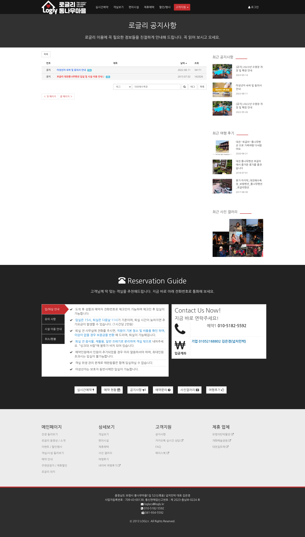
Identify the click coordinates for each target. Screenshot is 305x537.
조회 (197, 63)
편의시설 (134, 7)
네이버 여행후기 (110, 465)
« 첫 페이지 (50, 96)
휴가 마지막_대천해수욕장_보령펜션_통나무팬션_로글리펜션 (249, 184)
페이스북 (162, 453)
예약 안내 (47, 459)
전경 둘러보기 (50, 434)
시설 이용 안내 (53, 329)
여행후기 (216, 390)
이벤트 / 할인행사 (52, 447)
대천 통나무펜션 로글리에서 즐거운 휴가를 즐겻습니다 (249, 165)
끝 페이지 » (66, 96)
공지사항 (138, 390)
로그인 (253, 7)
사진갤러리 (189, 390)
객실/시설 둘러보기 (53, 453)
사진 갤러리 (105, 453)
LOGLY (144, 521)
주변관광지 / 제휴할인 (54, 465)
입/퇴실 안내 (52, 309)
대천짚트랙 (220, 447)
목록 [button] (46, 54)
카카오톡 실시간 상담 (169, 440)
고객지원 (182, 7)
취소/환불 (50, 339)
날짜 (184, 63)
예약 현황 (112, 390)
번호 (48, 63)
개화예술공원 (221, 440)
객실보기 (118, 7)
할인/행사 (165, 7)
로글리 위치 (48, 471)
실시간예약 (102, 7)
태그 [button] (192, 87)
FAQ (158, 447)
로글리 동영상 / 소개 (53, 440)
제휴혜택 (149, 7)
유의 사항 (50, 319)
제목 (115, 63)
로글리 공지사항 (153, 25)
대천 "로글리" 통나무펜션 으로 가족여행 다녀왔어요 (249, 145)
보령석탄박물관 (223, 434)
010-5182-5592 (232, 326)
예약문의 (163, 390)
